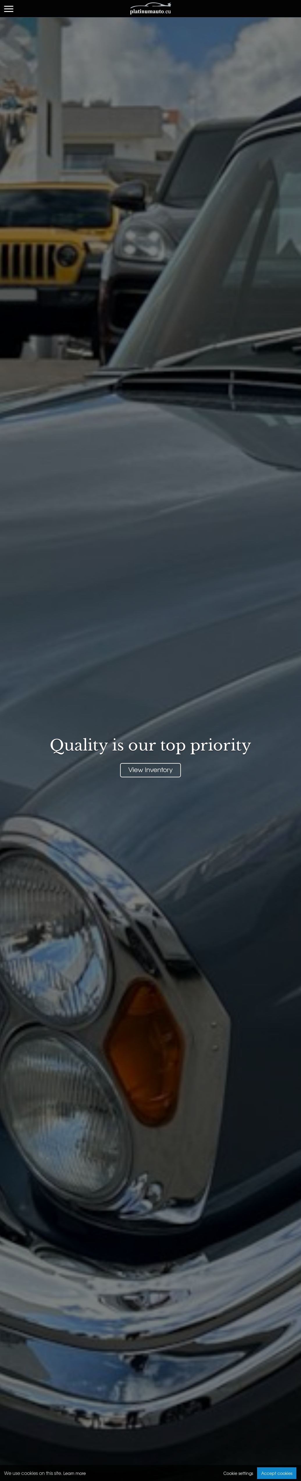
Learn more (74, 1473)
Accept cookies (276, 1473)
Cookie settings (238, 1473)
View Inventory (150, 769)
